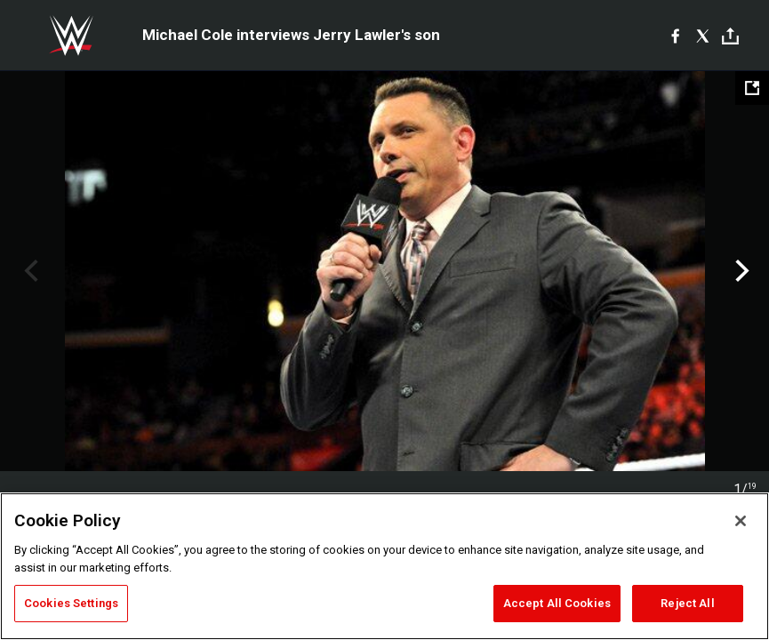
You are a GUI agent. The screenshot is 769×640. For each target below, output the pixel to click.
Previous (28, 271)
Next (740, 271)
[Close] (740, 520)
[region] (384, 566)
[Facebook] (675, 35)
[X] (703, 35)
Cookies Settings (71, 603)
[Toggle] (730, 36)
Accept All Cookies (557, 603)
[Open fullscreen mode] (752, 88)
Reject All (687, 603)
